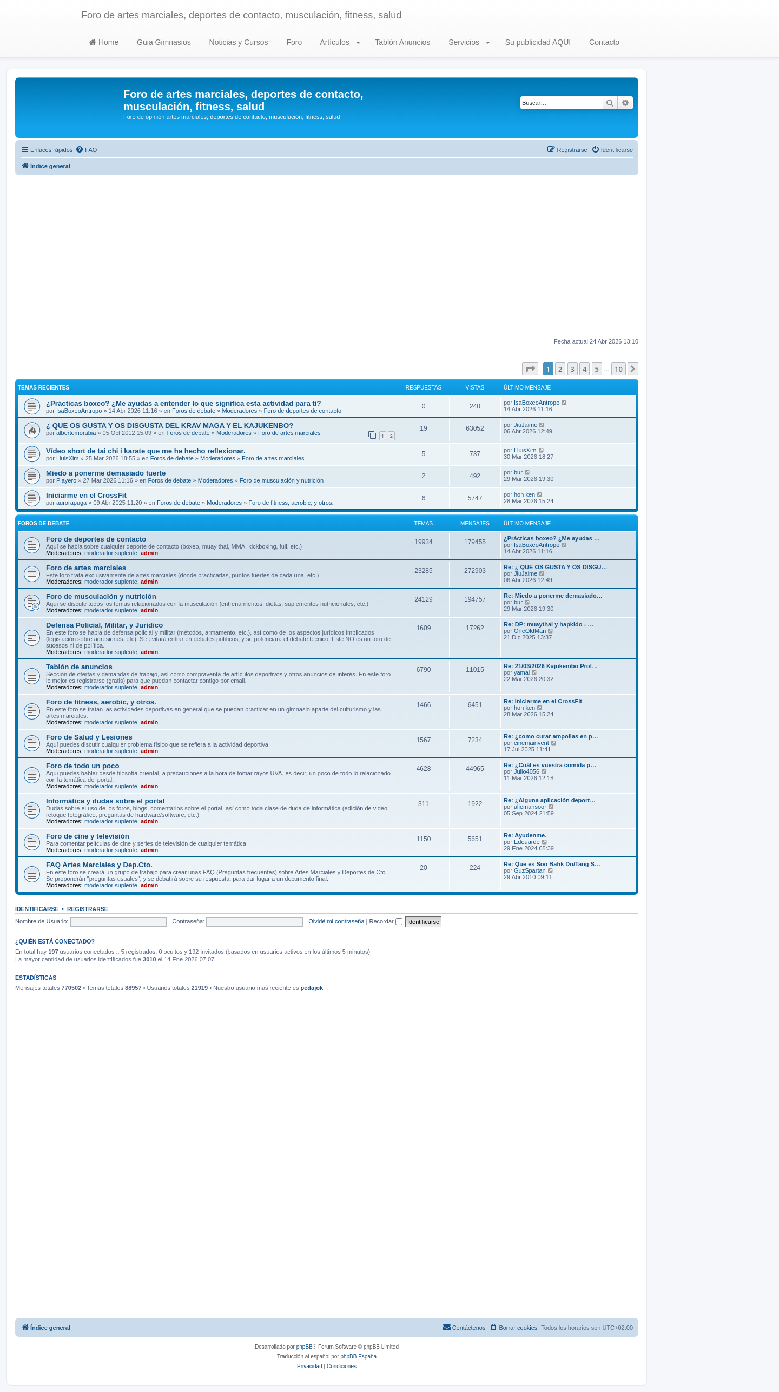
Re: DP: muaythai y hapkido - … (548, 624)
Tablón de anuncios (79, 667)
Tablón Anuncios (402, 42)
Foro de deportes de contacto (302, 410)
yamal (522, 672)
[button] (530, 368)
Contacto (603, 42)
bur (518, 472)
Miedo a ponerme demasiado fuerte (106, 473)
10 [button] (619, 369)
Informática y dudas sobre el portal (105, 801)
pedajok (311, 988)
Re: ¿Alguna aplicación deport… (550, 800)
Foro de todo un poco (83, 766)
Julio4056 (526, 771)
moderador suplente (110, 553)
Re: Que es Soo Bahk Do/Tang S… (552, 864)
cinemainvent (531, 743)
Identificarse (37, 909)
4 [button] (584, 369)
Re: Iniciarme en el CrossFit (543, 701)
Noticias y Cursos (237, 42)
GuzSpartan (530, 870)
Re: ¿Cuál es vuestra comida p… (550, 765)
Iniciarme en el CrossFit (86, 495)
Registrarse (87, 909)
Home (103, 42)
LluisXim (67, 458)
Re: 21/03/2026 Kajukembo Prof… (551, 666)
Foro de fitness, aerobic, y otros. (290, 502)
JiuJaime (525, 424)
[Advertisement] (326, 256)
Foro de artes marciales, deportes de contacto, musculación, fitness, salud (241, 15)
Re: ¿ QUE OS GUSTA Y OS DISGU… (556, 567)
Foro (293, 42)
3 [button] (573, 369)
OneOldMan (530, 631)
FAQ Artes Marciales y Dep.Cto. (99, 865)
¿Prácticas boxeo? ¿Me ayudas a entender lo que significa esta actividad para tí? (183, 403)
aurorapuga (71, 502)
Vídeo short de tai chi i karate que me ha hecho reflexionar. (146, 451)
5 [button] (597, 369)
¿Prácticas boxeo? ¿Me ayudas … (552, 538)
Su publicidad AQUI (537, 42)
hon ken (524, 494)
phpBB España (358, 1357)
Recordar (385, 921)
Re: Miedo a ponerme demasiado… (553, 595)
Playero (66, 480)
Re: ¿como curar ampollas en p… (551, 736)
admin (149, 553)
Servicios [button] (468, 42)
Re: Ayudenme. (525, 835)
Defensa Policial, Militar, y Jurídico (104, 625)
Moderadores (239, 410)
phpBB (304, 1347)
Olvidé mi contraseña (336, 921)
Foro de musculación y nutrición (282, 480)
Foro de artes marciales (289, 433)
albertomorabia (76, 433)
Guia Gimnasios (162, 42)
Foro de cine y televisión (87, 836)
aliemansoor (530, 806)
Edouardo (527, 842)
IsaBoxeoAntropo (79, 410)
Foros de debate (193, 410)
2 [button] (560, 369)
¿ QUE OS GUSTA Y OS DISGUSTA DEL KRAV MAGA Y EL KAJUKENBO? (169, 425)
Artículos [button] (339, 42)
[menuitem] (86, 149)
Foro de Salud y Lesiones (89, 737)
